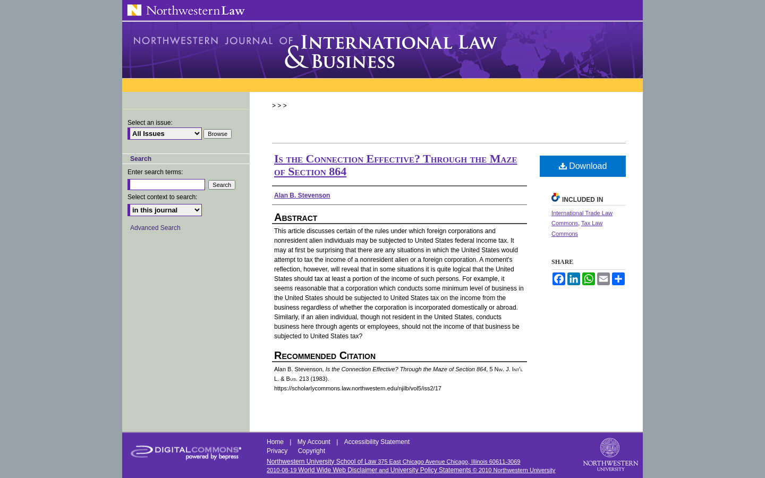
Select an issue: (150, 122)
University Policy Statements (430, 470)
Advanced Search (155, 228)
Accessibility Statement (377, 442)
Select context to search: (162, 197)
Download (583, 165)
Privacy (278, 451)
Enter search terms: (155, 172)
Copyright (311, 451)
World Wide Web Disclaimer (337, 470)
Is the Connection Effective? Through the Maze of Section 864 (395, 165)
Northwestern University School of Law (321, 461)
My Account (315, 442)
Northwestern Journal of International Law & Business (382, 50)
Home (276, 442)
